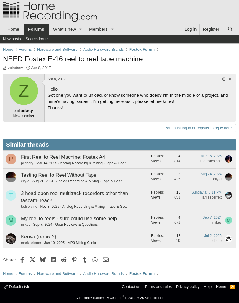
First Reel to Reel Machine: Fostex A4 (63, 157)
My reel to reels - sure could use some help (69, 218)
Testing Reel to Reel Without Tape (58, 175)
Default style (17, 286)
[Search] (230, 29)
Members (98, 29)
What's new (64, 29)
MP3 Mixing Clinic (82, 243)
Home (13, 29)
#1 (231, 79)
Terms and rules (158, 286)
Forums (36, 29)
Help (208, 286)
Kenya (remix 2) (38, 237)
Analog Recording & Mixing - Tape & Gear (93, 163)
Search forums (38, 39)
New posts (12, 39)
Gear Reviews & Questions (76, 224)
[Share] (223, 79)
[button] (80, 29)
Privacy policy (187, 286)
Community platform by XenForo (119, 297)
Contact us (131, 286)
